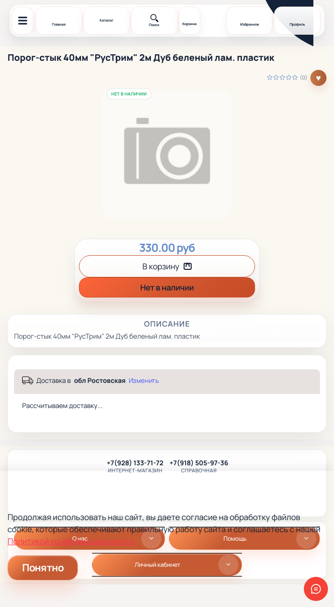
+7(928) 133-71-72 (135, 463)
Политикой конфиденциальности (71, 541)
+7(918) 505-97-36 (199, 463)
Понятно (42, 567)
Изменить (144, 380)
